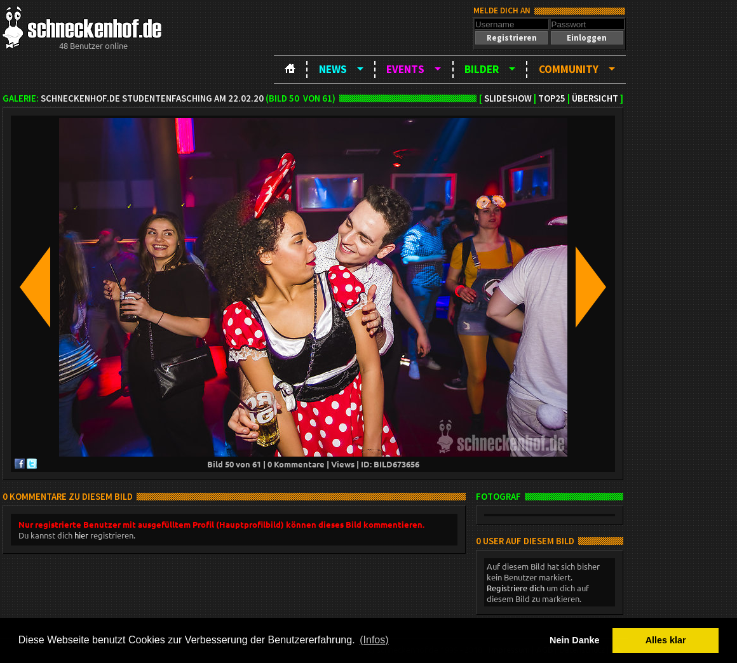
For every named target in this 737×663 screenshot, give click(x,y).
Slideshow (508, 98)
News (333, 69)
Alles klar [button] (666, 640)
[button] (511, 37)
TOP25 (551, 98)
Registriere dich (515, 587)
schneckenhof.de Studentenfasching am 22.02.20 (152, 98)
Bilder (481, 69)
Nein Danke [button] (574, 640)
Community (568, 69)
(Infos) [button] (374, 639)
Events (405, 69)
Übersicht (595, 98)
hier (81, 535)
